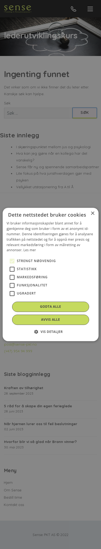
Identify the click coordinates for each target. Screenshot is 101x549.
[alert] (50, 274)
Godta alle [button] (50, 307)
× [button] (92, 213)
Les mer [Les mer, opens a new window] (29, 250)
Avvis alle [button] (50, 320)
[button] (50, 332)
